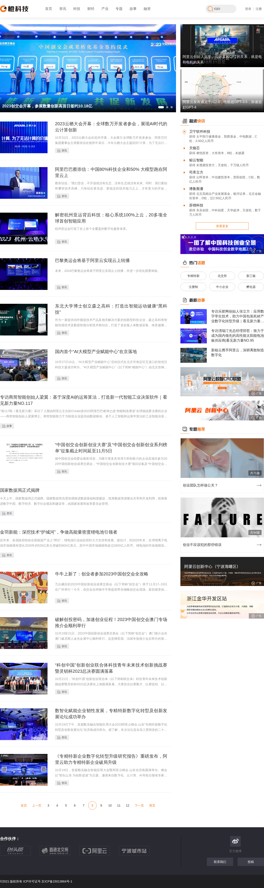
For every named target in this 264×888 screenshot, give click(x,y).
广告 (256, 251)
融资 (147, 9)
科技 (76, 9)
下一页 (139, 805)
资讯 (62, 9)
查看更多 (222, 226)
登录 (248, 9)
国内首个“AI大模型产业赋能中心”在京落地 (96, 351)
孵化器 (251, 287)
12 (127, 805)
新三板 (251, 276)
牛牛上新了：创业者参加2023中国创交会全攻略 (101, 573)
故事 (133, 9)
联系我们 (220, 862)
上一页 (36, 805)
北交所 (222, 276)
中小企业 (222, 287)
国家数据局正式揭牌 (20, 490)
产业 (104, 9)
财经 (90, 9)
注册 (259, 9)
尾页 (152, 805)
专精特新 (193, 276)
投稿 (251, 862)
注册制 (193, 287)
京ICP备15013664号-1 (56, 881)
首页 (48, 9)
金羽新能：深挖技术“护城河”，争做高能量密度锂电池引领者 (58, 532)
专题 (119, 9)
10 (110, 805)
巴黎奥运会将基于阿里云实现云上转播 (92, 260)
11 (119, 805)
